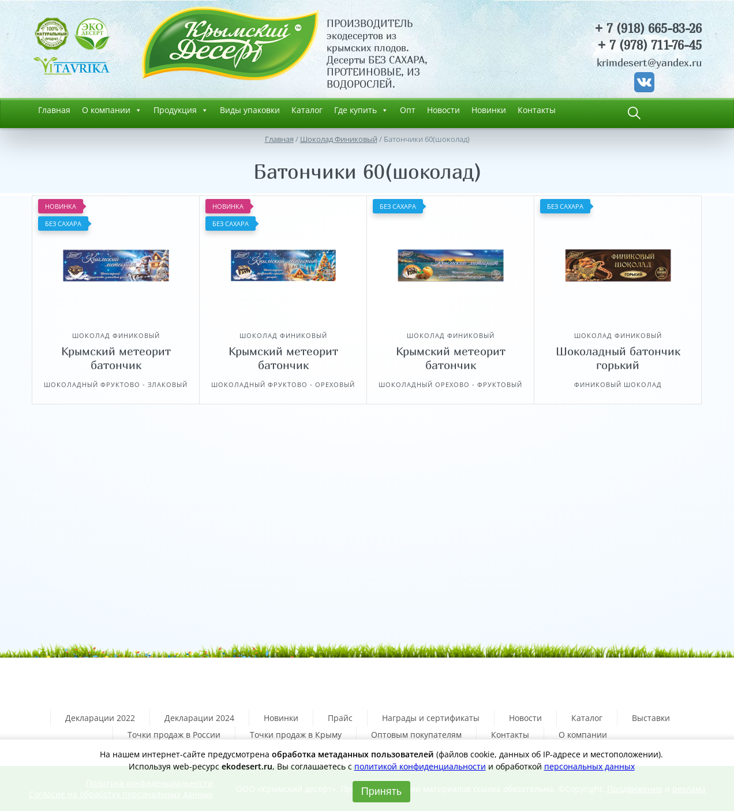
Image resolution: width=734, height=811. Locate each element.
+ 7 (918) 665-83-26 (648, 28)
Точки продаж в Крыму (296, 734)
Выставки (651, 717)
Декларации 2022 (100, 717)
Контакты (537, 109)
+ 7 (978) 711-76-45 (649, 45)
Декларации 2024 (199, 717)
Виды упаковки (250, 109)
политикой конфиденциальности (420, 766)
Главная (54, 109)
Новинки (488, 109)
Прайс (340, 717)
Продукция (180, 110)
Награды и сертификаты (431, 717)
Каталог (307, 109)
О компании (112, 110)
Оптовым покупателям (416, 734)
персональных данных (589, 766)
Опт (407, 109)
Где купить (361, 110)
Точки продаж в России (174, 734)
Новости (443, 109)
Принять (381, 791)
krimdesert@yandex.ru (649, 63)
